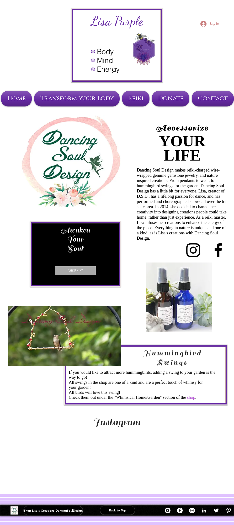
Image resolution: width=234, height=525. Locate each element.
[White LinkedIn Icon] (204, 510)
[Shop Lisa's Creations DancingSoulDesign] (53, 510)
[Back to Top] (117, 510)
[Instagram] (192, 510)
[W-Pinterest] (228, 510)
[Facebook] (180, 510)
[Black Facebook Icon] (218, 250)
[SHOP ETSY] (75, 270)
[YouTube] (167, 510)
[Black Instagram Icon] (193, 250)
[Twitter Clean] (216, 510)
